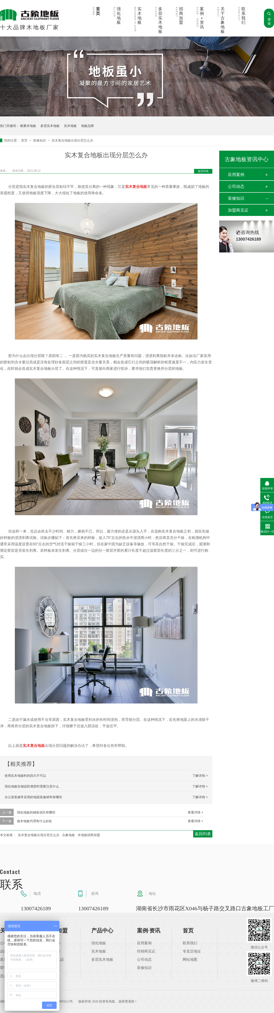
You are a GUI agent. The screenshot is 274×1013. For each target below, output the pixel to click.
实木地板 (139, 16)
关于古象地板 (223, 20)
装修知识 (40, 140)
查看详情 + (195, 812)
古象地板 (68, 835)
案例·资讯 (148, 931)
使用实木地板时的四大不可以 (25, 775)
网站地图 (190, 959)
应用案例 (236, 174)
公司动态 (236, 186)
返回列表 (203, 171)
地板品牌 (87, 126)
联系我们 (243, 16)
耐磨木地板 (28, 126)
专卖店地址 (192, 951)
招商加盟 (181, 16)
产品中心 (102, 931)
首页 (98, 11)
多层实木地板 (160, 20)
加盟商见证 (238, 210)
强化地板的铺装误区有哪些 (36, 812)
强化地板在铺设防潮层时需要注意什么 (32, 786)
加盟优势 (53, 943)
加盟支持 (53, 951)
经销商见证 (146, 951)
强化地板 (119, 16)
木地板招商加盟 (89, 835)
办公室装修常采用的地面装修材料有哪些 (33, 797)
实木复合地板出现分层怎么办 (72, 140)
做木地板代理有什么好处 (34, 821)
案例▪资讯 (202, 18)
